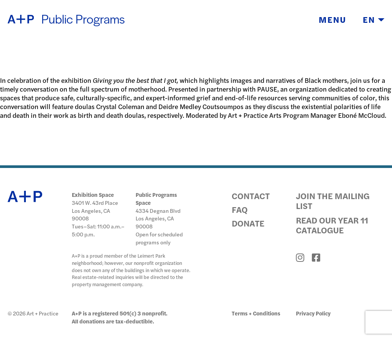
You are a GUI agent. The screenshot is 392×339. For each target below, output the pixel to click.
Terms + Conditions (256, 313)
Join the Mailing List (333, 201)
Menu (332, 19)
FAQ (240, 209)
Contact (251, 196)
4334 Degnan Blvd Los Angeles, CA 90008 (158, 218)
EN (373, 19)
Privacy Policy (313, 313)
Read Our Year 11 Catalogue (332, 225)
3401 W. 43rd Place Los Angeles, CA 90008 (95, 210)
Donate (248, 223)
